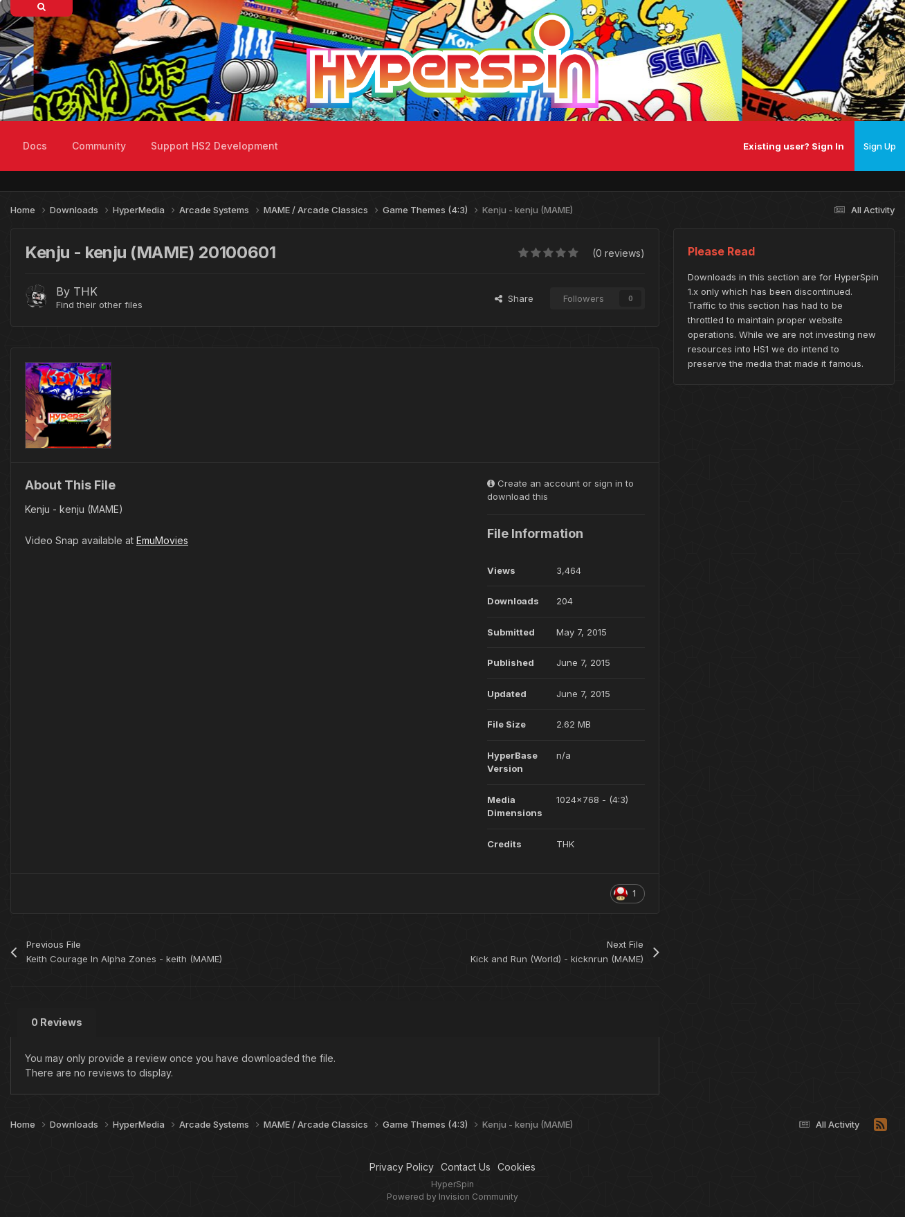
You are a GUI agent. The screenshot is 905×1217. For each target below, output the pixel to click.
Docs (35, 146)
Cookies (516, 1167)
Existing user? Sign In (793, 146)
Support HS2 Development (214, 146)
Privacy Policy (401, 1167)
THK (85, 291)
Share (514, 298)
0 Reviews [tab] (56, 1022)
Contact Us (466, 1167)
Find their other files (99, 304)
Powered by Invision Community (452, 1196)
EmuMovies (162, 540)
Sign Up (879, 146)
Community (99, 146)
